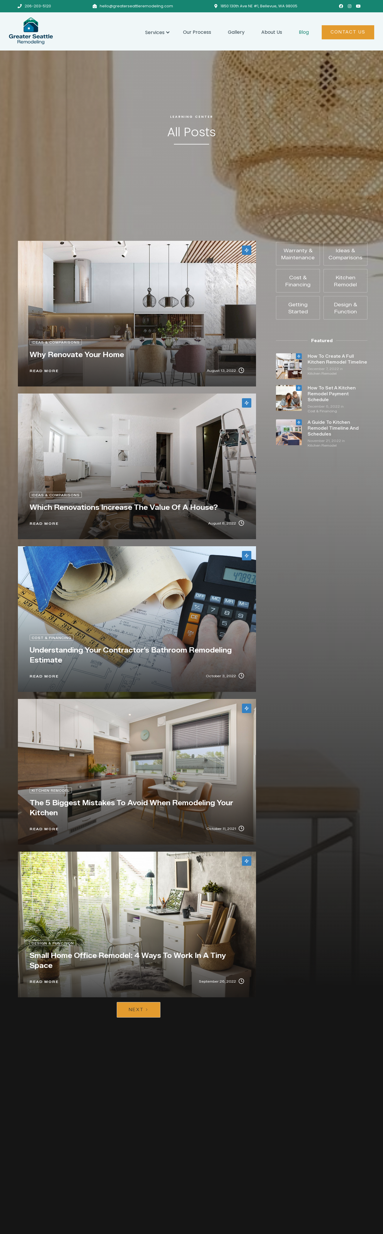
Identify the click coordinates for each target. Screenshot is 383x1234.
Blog (304, 32)
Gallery (236, 32)
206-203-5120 (38, 6)
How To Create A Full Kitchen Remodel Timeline (337, 359)
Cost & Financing (322, 411)
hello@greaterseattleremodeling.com (136, 6)
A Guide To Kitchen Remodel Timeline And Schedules (333, 428)
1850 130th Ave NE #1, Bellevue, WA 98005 (259, 6)
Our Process (197, 32)
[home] (73, 30)
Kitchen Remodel (322, 373)
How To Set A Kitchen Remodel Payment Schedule (332, 394)
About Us (271, 32)
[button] (155, 31)
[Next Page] (138, 1010)
